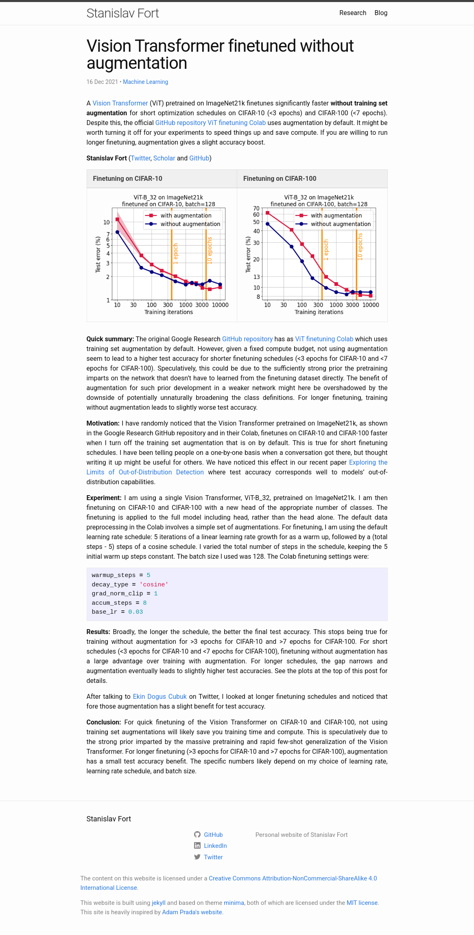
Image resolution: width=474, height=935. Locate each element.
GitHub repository (180, 123)
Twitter (140, 158)
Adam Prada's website (192, 912)
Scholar (164, 158)
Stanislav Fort (123, 13)
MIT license (362, 902)
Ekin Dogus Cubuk (160, 696)
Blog (381, 13)
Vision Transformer (120, 103)
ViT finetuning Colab (237, 123)
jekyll (159, 902)
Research (352, 13)
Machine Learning (145, 82)
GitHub (199, 158)
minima (234, 902)
